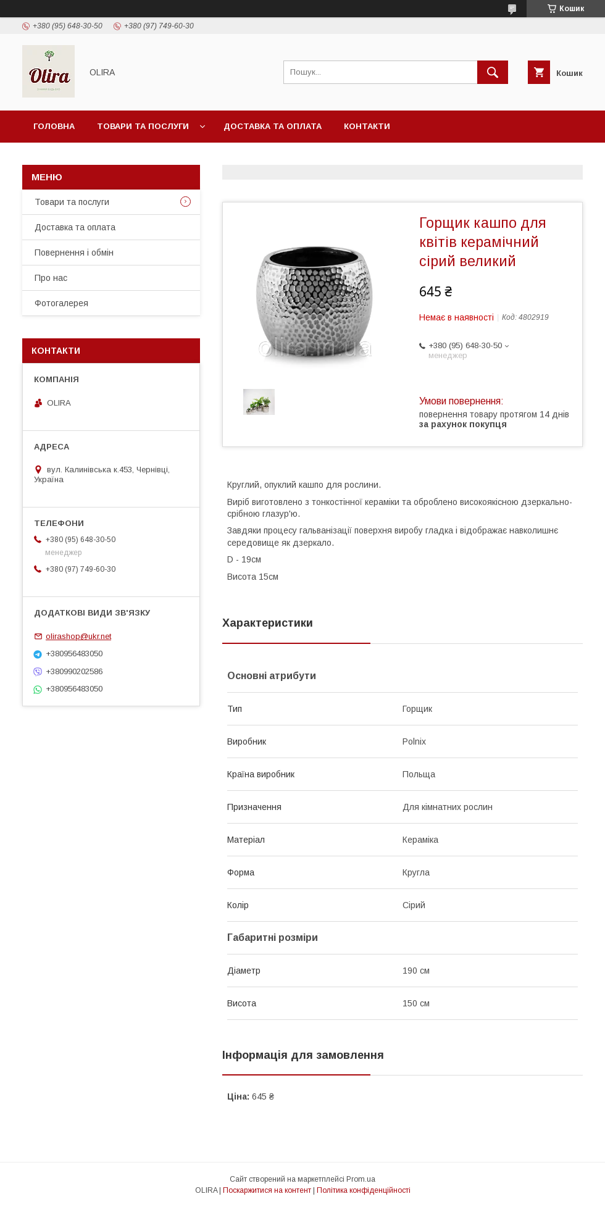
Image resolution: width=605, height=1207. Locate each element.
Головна (54, 126)
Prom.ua (360, 1179)
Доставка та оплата (272, 126)
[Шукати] (492, 72)
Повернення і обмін (74, 252)
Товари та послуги (143, 126)
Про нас (51, 278)
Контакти (367, 126)
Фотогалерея (61, 303)
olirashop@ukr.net (78, 636)
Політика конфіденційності (364, 1190)
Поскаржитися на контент (267, 1190)
